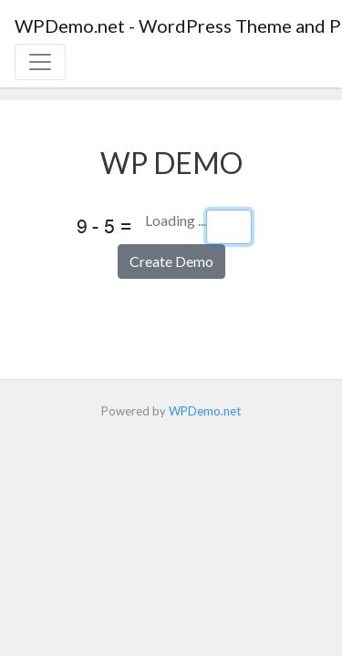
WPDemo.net (205, 411)
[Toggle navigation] (40, 62)
